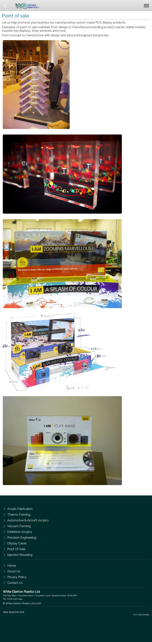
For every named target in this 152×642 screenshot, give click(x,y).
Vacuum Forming (19, 526)
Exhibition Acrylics (19, 532)
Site (141, 614)
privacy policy (16, 577)
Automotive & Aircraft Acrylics (28, 520)
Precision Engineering (21, 537)
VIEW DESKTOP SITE (13, 612)
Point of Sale (16, 549)
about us (13, 571)
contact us (15, 583)
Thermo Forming (18, 514)
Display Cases (17, 543)
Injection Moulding (19, 555)
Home (11, 565)
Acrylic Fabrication (20, 509)
